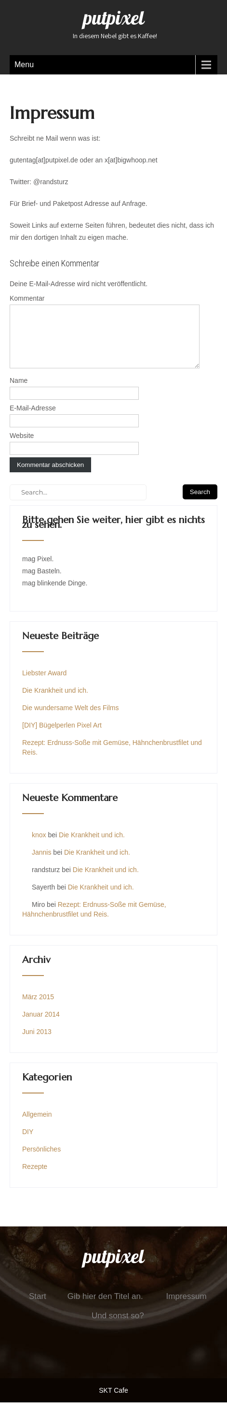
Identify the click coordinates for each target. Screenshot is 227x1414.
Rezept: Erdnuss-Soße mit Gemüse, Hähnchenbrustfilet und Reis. (112, 759)
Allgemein (37, 1126)
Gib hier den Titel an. (105, 1307)
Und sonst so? (118, 1327)
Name (18, 392)
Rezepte (34, 1178)
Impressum (186, 1307)
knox (39, 846)
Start (37, 1307)
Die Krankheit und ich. (55, 702)
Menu (24, 64)
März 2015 (38, 1008)
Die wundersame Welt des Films (70, 719)
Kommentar (27, 298)
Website (22, 447)
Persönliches (41, 1161)
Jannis (41, 864)
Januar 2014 (41, 1026)
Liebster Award (44, 684)
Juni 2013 (37, 1043)
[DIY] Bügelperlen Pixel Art (62, 737)
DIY (27, 1143)
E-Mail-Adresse (33, 419)
